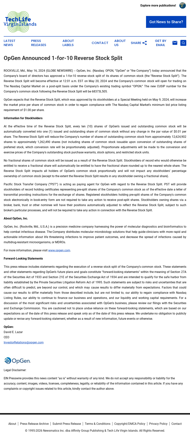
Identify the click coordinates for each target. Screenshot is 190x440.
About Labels (68, 43)
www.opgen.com (59, 250)
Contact (100, 43)
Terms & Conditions (97, 424)
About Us (120, 43)
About (12, 424)
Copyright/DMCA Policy (129, 424)
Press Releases (38, 43)
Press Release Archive (34, 424)
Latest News (9, 43)
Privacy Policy (158, 424)
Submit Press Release (67, 424)
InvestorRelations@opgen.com (24, 342)
